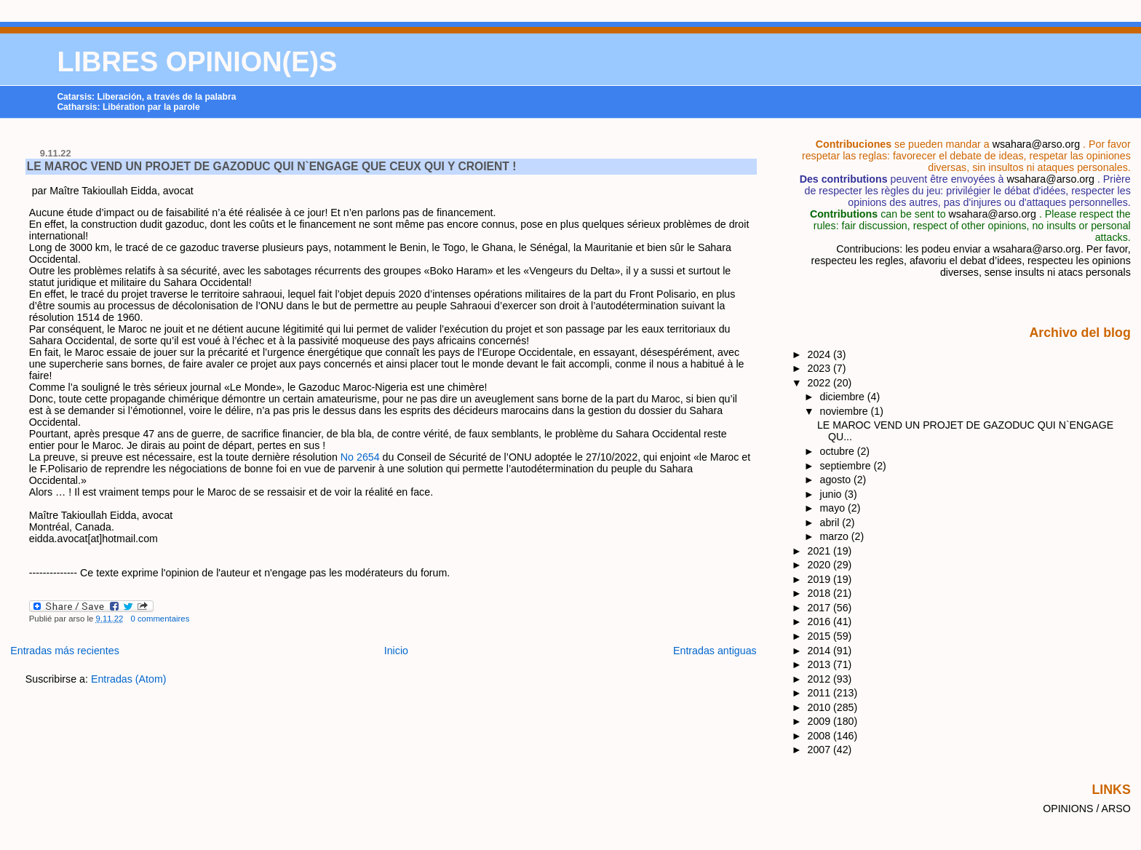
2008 (821, 736)
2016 (821, 621)
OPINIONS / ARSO (1087, 808)
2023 (821, 368)
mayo (834, 508)
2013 (821, 664)
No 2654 (362, 457)
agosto (837, 479)
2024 (821, 354)
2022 (821, 383)
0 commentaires (159, 618)
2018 (821, 593)
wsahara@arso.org (1036, 144)
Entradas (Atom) (129, 679)
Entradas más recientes (64, 650)
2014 (821, 650)
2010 (821, 707)
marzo (835, 536)
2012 (821, 679)
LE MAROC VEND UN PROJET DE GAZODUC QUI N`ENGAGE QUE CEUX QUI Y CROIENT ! (272, 166)
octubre (838, 451)
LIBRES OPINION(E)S (197, 62)
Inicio (396, 650)
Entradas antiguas (715, 650)
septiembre (847, 466)
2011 (821, 693)
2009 (821, 721)
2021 (821, 551)
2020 (821, 565)
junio (832, 494)
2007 (821, 749)
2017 (821, 607)
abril (831, 522)
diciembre (843, 396)
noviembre (845, 411)
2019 (821, 579)
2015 (821, 636)
